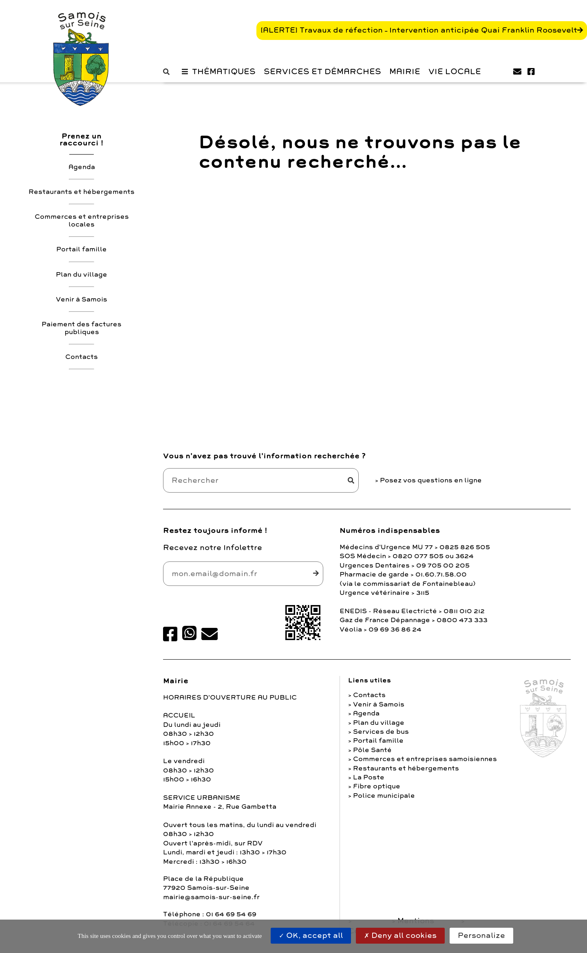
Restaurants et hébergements (82, 192)
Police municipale (384, 796)
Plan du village (81, 275)
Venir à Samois (81, 299)
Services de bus (381, 732)
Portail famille (81, 249)
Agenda (81, 167)
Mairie (404, 72)
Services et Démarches (322, 72)
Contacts (81, 357)
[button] (168, 71)
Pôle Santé (372, 750)
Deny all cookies (400, 935)
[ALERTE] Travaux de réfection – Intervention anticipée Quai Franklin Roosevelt (418, 30)
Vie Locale (454, 72)
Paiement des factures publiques (81, 328)
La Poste (368, 777)
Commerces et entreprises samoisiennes (425, 759)
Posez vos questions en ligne (431, 480)
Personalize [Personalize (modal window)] (481, 935)
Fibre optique (376, 786)
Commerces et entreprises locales (82, 221)
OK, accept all (311, 935)
